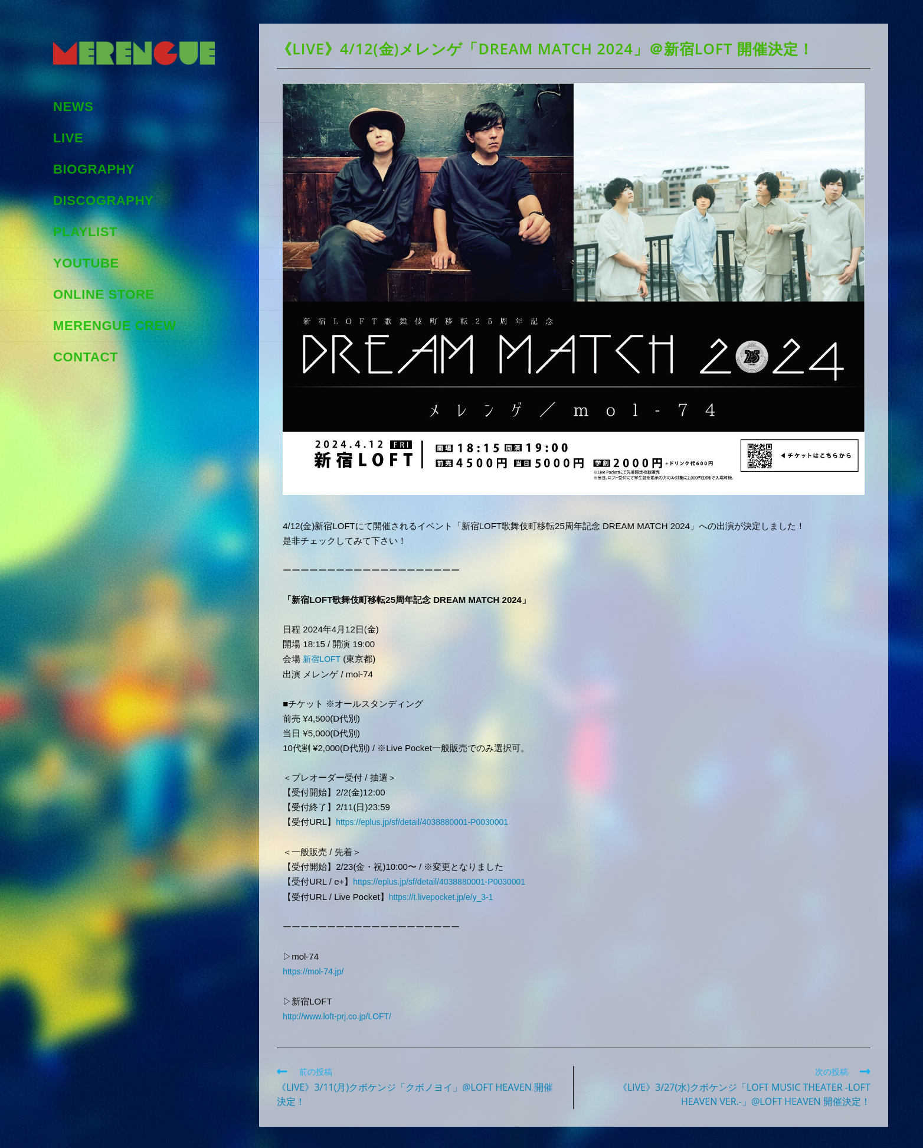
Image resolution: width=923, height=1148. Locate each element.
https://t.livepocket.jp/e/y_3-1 (445, 895)
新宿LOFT (323, 659)
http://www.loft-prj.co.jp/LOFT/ (341, 1013)
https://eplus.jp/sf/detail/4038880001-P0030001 (429, 821)
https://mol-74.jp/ (315, 969)
